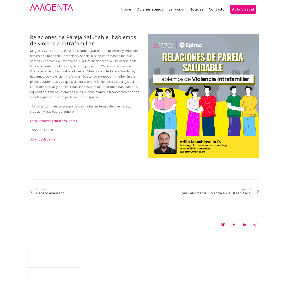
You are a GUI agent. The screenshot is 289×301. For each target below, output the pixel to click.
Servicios (40, 238)
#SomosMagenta (42, 139)
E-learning (42, 250)
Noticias (39, 262)
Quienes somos (46, 226)
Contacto (41, 273)
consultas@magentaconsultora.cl (54, 121)
